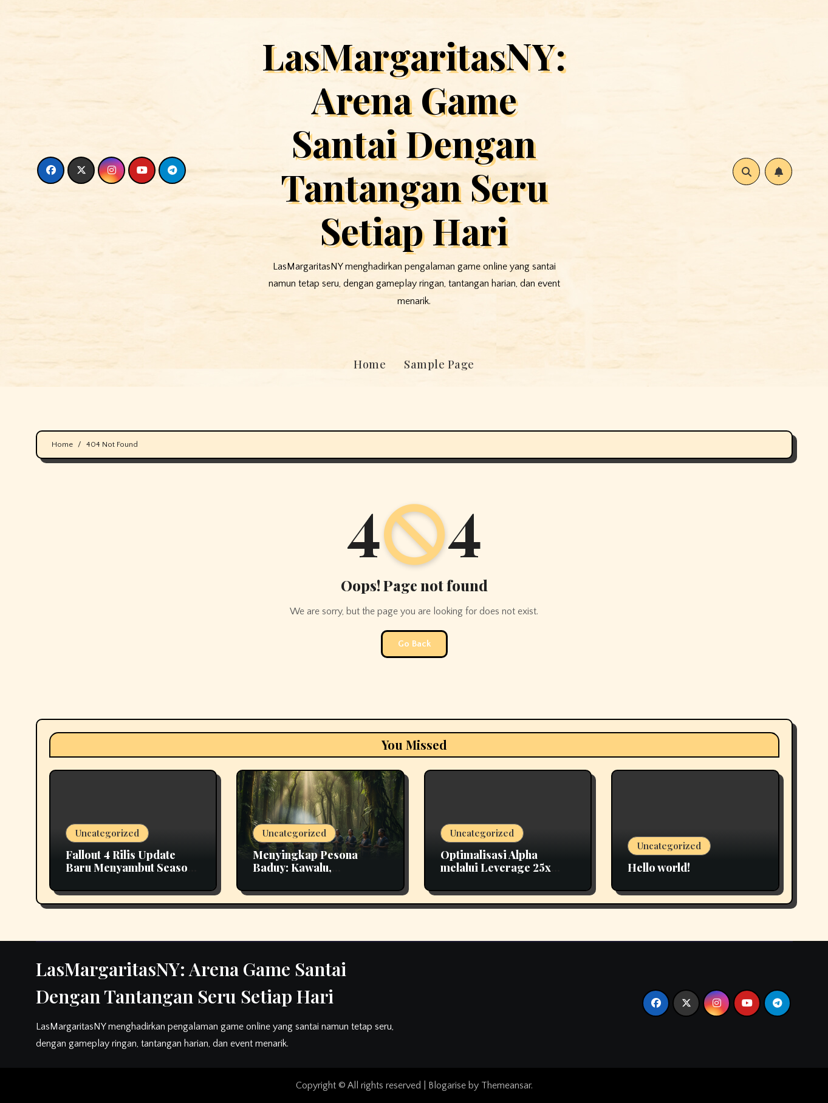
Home (370, 364)
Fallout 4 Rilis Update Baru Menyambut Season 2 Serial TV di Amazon (130, 867)
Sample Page (439, 364)
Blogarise (447, 1085)
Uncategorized (107, 833)
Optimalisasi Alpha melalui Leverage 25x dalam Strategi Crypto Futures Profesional (498, 874)
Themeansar (506, 1085)
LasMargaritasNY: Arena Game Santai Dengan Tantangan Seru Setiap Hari (414, 142)
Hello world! (659, 867)
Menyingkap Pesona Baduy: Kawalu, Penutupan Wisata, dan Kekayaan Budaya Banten (318, 874)
